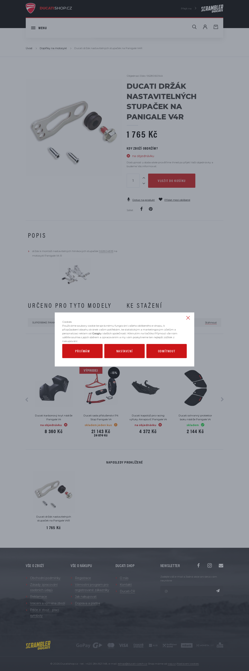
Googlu (96, 340)
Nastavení (124, 357)
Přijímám (82, 357)
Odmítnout (166, 357)
